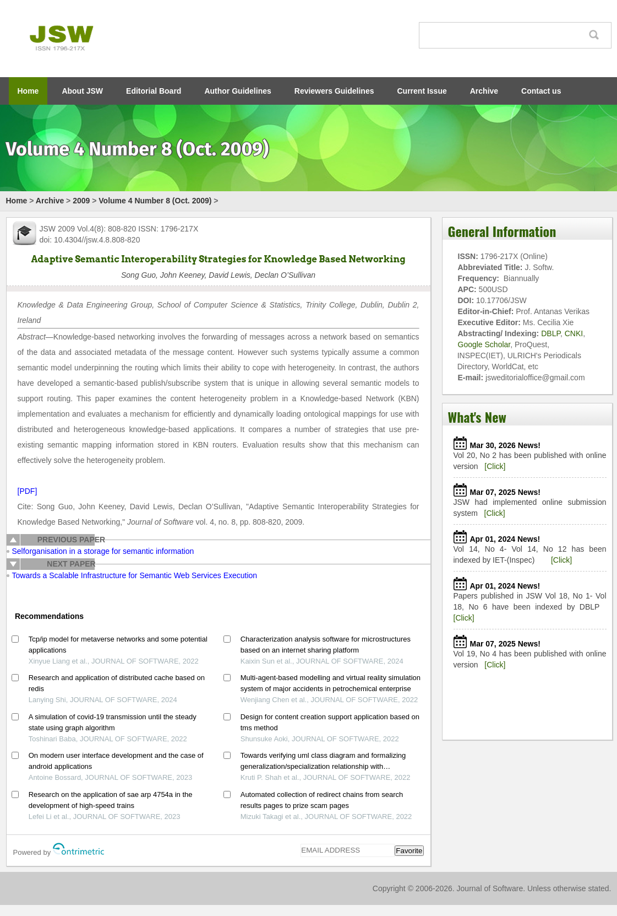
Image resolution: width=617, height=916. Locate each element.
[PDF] (27, 491)
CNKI (574, 333)
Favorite (409, 851)
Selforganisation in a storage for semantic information (103, 551)
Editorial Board (153, 91)
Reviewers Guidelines (334, 91)
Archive (484, 91)
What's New (477, 417)
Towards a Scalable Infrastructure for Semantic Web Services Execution (135, 575)
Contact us (541, 91)
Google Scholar (484, 344)
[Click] (494, 466)
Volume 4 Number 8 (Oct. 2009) (155, 200)
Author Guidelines (237, 91)
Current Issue (422, 91)
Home (28, 91)
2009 (81, 200)
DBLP (550, 333)
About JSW (82, 91)
